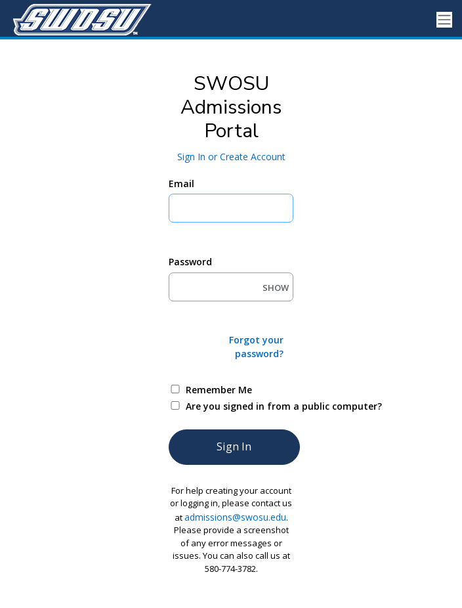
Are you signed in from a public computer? (246, 406)
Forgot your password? (256, 347)
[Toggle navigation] (444, 20)
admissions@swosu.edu (235, 517)
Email (181, 183)
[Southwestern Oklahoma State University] (79, 19)
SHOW (275, 287)
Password (190, 261)
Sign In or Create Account (231, 156)
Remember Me (219, 389)
